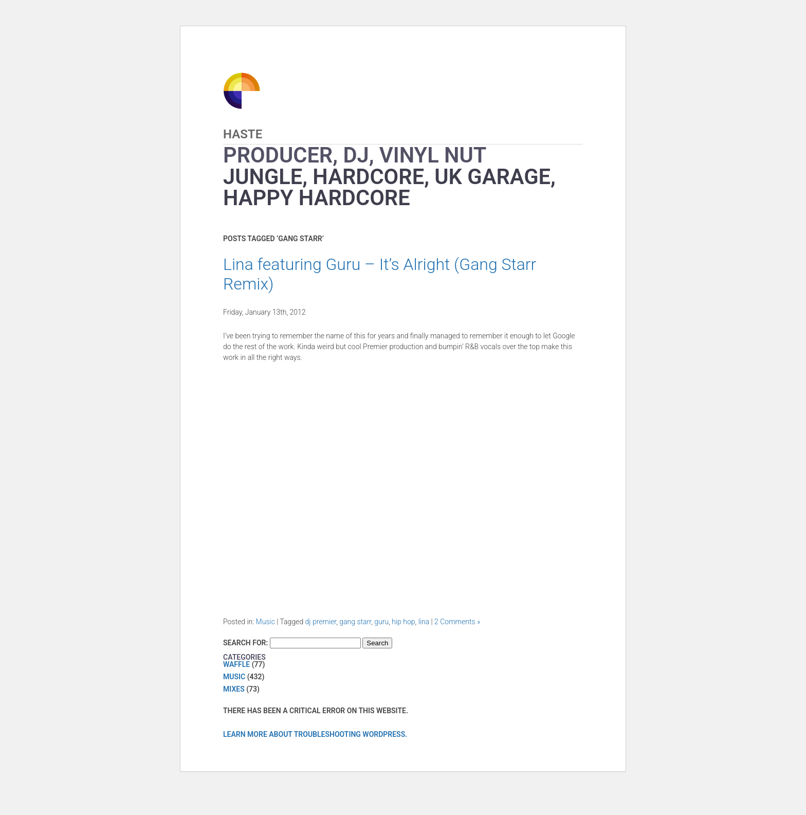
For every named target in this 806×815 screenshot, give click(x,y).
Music (265, 622)
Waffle (236, 664)
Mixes (234, 689)
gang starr (355, 622)
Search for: (245, 643)
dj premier (321, 622)
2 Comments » (457, 622)
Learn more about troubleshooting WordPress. (315, 734)
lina (424, 622)
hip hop (403, 622)
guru (381, 622)
